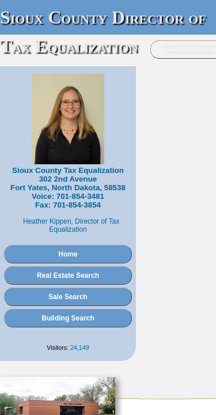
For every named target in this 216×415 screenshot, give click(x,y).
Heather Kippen (69, 190)
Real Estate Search (108, 236)
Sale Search (107, 257)
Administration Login (31, 361)
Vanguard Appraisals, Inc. (168, 361)
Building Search (108, 278)
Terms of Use (137, 372)
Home (108, 214)
